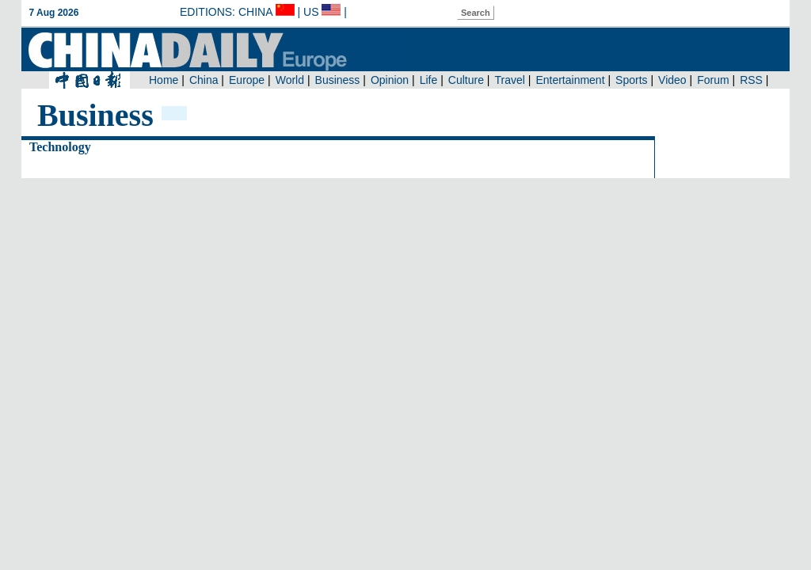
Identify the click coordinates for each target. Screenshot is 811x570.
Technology (60, 147)
